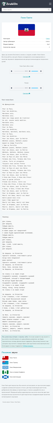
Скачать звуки (6, 402)
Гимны (48, 38)
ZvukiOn (12, 4)
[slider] (18, 71)
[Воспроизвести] (11, 71)
